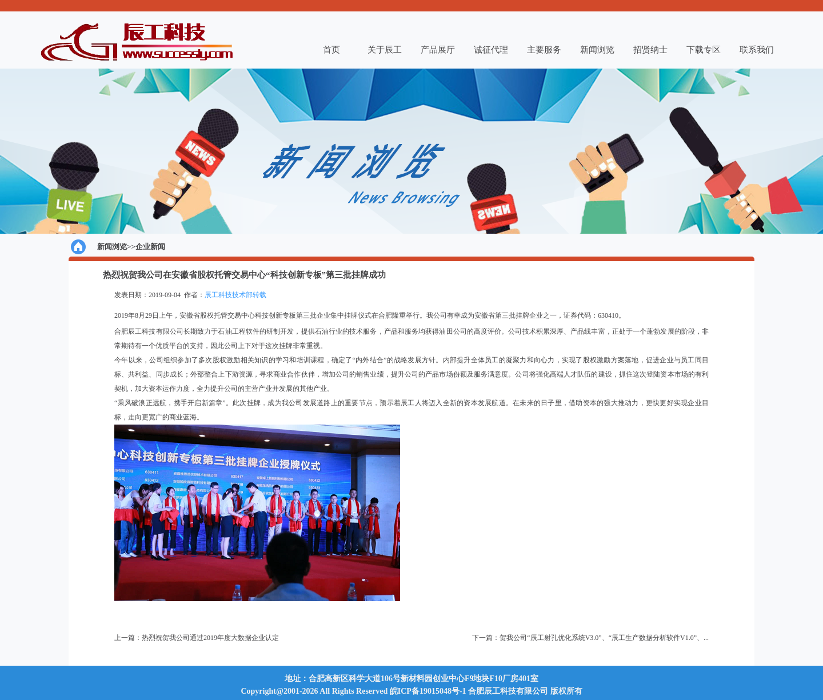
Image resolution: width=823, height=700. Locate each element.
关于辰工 (384, 49)
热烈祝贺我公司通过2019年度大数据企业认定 (210, 638)
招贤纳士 (650, 49)
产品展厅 (438, 49)
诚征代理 (491, 49)
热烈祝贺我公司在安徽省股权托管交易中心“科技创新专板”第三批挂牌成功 (244, 274)
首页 (331, 49)
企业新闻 (150, 246)
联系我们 (757, 49)
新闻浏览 (597, 49)
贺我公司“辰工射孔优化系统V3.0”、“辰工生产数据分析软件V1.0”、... (604, 638)
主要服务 (544, 49)
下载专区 (703, 49)
